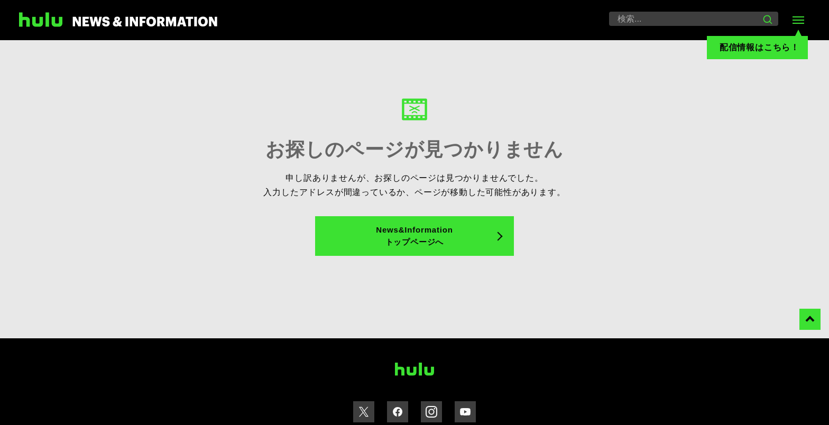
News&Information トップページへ (414, 235)
